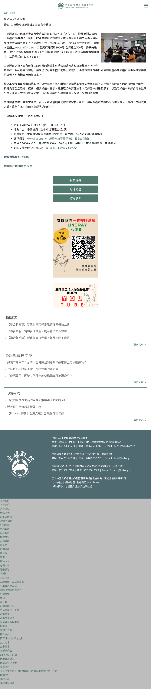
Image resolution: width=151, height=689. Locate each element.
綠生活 (3, 553)
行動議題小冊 (7, 606)
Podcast (4, 577)
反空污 (3, 626)
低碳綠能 (5, 549)
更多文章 (138, 344)
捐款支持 (75, 180)
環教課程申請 (7, 683)
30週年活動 (6, 520)
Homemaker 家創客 (11, 589)
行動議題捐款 (7, 658)
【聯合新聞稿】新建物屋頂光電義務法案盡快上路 (38, 324)
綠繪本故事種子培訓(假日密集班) (69, 138)
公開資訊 (5, 525)
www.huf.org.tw (24, 47)
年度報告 (5, 533)
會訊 (2, 598)
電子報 (3, 602)
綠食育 (3, 545)
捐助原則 (5, 675)
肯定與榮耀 (6, 516)
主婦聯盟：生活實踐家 (12, 581)
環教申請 (5, 679)
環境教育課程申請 (9, 622)
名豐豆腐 (70, 486)
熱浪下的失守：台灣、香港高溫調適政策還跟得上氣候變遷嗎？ (47, 362)
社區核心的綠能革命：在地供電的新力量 (32, 369)
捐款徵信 (5, 537)
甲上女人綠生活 (8, 585)
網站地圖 (70, 482)
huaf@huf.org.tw (67, 148)
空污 (2, 557)
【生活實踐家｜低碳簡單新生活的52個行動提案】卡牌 (29, 670)
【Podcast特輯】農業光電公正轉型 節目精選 (35, 413)
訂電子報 (75, 198)
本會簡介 (5, 504)
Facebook (93, 482)
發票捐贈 (5, 666)
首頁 (6, 12)
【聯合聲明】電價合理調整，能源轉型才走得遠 (37, 331)
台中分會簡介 (7, 618)
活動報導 (5, 569)
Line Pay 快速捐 (8, 654)
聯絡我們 (81, 482)
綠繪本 (28, 166)
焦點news (5, 561)
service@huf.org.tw (124, 446)
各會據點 (5, 508)
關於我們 (5, 500)
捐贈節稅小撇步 (8, 662)
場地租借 (75, 189)
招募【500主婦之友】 (11, 638)
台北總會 (5, 642)
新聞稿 (12, 12)
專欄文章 (5, 565)
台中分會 (5, 614)
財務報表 (5, 529)
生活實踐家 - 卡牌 (9, 610)
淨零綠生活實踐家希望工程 (24, 407)
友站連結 (58, 482)
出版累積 (5, 593)
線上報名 (50, 148)
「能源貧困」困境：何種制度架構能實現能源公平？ (39, 375)
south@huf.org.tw (121, 470)
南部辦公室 (6, 630)
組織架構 (5, 512)
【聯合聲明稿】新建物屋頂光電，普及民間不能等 (38, 338)
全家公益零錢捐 (83, 486)
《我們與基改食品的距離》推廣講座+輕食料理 (36, 400)
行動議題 (5, 541)
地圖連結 (115, 442)
